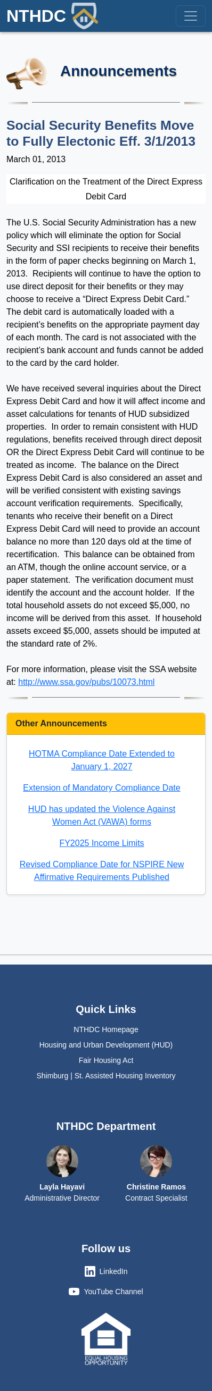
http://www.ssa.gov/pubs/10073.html (86, 681)
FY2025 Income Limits (101, 843)
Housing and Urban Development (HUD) (106, 1045)
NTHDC (52, 16)
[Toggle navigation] (191, 16)
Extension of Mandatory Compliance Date (101, 787)
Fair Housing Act (106, 1060)
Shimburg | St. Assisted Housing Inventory (105, 1075)
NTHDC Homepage (106, 1029)
